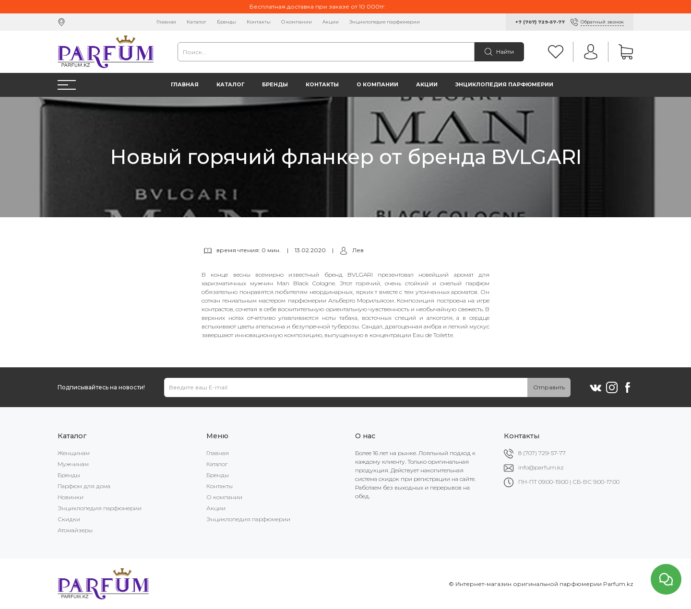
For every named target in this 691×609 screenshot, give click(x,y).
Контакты (259, 21)
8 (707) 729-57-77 (542, 453)
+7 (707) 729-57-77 (540, 21)
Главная (166, 21)
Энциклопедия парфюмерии (384, 21)
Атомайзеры (75, 530)
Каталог (196, 21)
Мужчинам (73, 464)
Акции (330, 21)
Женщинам (74, 453)
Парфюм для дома (84, 486)
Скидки (69, 519)
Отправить (549, 387)
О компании (296, 21)
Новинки (70, 497)
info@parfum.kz (541, 467)
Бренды (226, 21)
